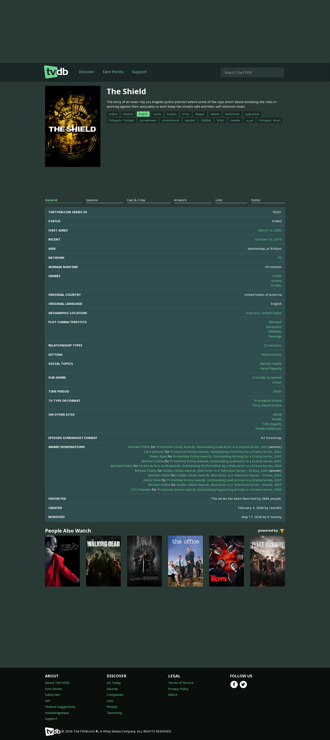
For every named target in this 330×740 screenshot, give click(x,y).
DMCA (172, 694)
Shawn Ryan (158, 456)
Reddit (277, 419)
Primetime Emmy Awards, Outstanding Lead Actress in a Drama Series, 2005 (224, 480)
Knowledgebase (57, 713)
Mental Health (271, 363)
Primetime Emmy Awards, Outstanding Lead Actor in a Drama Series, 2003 (226, 461)
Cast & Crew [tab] (136, 200)
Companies (115, 694)
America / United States (264, 313)
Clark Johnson (154, 451)
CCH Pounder (141, 489)
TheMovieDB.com (268, 428)
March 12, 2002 (270, 230)
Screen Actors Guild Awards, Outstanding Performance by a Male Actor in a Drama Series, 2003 (210, 466)
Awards (112, 689)
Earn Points (113, 71)
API (47, 701)
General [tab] (51, 200)
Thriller (276, 285)
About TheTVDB (57, 683)
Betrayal (275, 322)
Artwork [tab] (180, 200)
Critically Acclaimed (267, 377)
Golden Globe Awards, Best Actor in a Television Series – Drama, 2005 (229, 484)
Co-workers (273, 345)
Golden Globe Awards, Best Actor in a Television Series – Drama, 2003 (215, 470)
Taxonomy (114, 713)
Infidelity (275, 331)
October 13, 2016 (268, 239)
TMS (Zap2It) (272, 424)
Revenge (275, 336)
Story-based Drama (267, 405)
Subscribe (52, 694)
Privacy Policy (178, 689)
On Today (114, 683)
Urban (277, 382)
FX (280, 257)
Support (139, 71)
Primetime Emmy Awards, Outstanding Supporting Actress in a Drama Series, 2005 (219, 489)
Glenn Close (152, 480)
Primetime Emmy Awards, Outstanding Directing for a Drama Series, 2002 (226, 451)
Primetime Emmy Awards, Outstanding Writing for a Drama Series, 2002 (227, 456)
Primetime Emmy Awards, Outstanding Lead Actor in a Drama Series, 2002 (212, 447)
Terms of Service (181, 683)
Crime (277, 276)
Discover (86, 71)
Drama (276, 281)
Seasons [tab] (92, 200)
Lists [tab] (219, 200)
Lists (110, 701)
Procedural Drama (268, 400)
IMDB (277, 414)
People (112, 706)
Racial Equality (271, 368)
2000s (277, 391)
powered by (271, 531)
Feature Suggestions (60, 706)
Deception (274, 327)
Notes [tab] (255, 200)
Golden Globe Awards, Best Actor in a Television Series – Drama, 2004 (229, 475)
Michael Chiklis (139, 447)
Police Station (271, 354)
